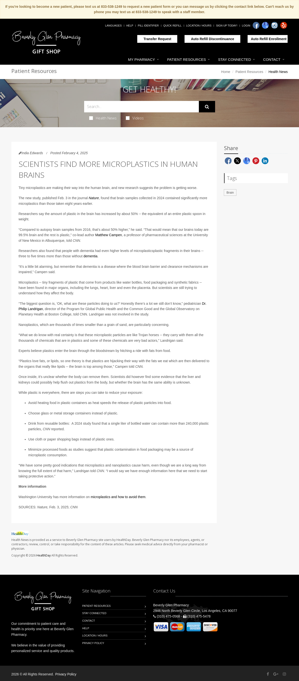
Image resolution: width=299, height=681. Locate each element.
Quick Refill (172, 25)
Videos (135, 118)
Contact (271, 59)
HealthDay (43, 555)
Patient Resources (186, 59)
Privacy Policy (93, 643)
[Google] (265, 25)
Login (246, 25)
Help (129, 25)
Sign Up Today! (226, 25)
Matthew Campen (108, 235)
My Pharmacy (141, 59)
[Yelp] (283, 25)
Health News (103, 118)
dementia (90, 256)
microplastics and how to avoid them (118, 497)
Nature (94, 198)
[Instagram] (274, 25)
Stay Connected (234, 59)
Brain (230, 192)
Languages (113, 25)
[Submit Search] (207, 107)
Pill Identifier (148, 25)
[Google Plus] (275, 674)
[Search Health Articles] (141, 106)
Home (225, 72)
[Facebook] (256, 25)
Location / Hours (198, 25)
